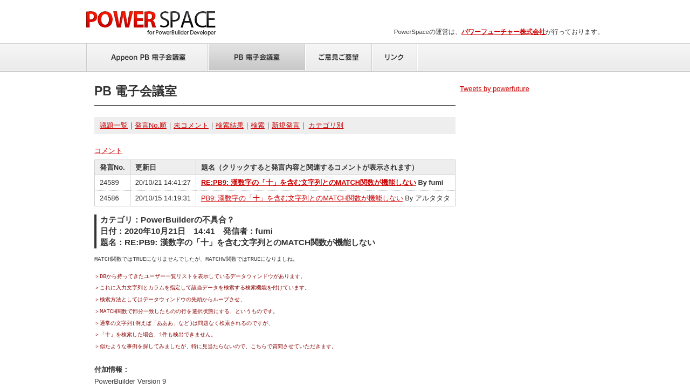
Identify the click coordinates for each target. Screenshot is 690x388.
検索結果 (230, 125)
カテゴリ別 (325, 125)
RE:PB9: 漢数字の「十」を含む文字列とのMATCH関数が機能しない (308, 182)
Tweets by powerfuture (494, 89)
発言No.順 (151, 125)
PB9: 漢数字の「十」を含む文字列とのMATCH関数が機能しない (302, 198)
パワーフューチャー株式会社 (503, 32)
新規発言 (286, 125)
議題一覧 (114, 125)
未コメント (191, 125)
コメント (108, 151)
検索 (258, 125)
